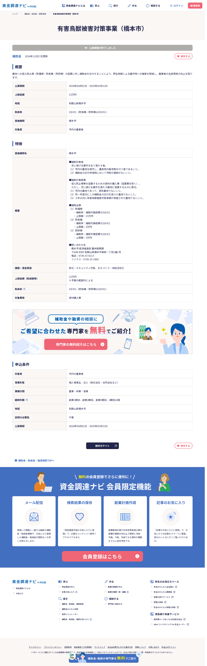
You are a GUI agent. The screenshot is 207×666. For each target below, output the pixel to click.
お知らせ (19, 593)
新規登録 (195, 5)
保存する (185, 56)
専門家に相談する (115, 604)
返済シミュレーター (70, 614)
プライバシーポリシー (53, 647)
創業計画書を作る (115, 586)
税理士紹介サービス (162, 597)
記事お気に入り (68, 592)
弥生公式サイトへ (169, 647)
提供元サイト (102, 446)
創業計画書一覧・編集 (117, 592)
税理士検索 (158, 602)
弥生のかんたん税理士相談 (164, 607)
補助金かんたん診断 (70, 609)
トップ (15, 13)
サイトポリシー (35, 647)
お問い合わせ (153, 647)
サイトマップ (99, 647)
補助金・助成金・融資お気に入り (75, 619)
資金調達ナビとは (73, 5)
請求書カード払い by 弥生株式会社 (168, 619)
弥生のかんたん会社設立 (164, 586)
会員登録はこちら (111, 556)
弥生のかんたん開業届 (163, 592)
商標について (140, 647)
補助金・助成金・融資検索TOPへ (36, 460)
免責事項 (68, 647)
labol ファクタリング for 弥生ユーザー (170, 624)
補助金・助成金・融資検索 (35, 13)
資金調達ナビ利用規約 (83, 647)
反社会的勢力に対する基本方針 (120, 647)
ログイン (178, 5)
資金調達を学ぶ (68, 586)
